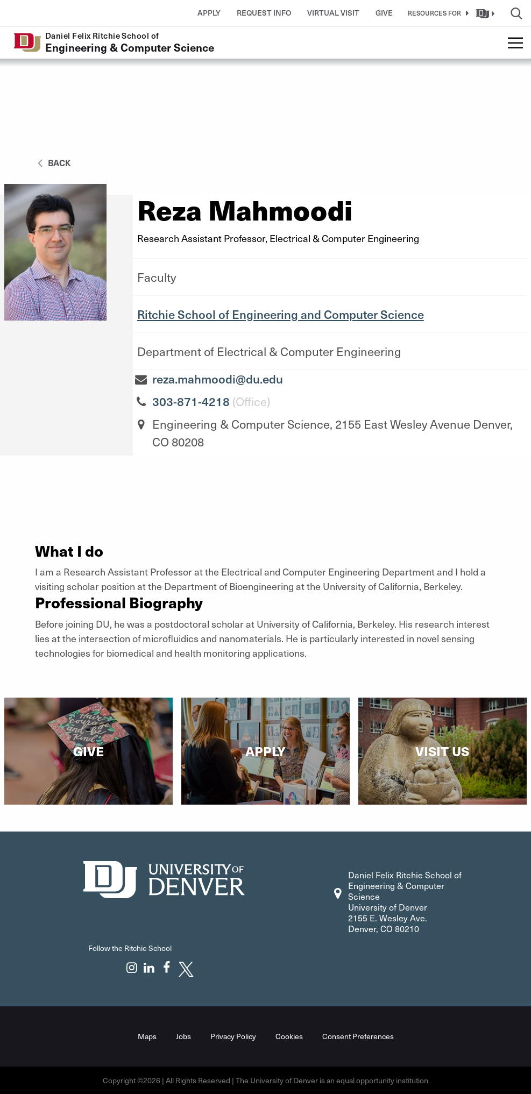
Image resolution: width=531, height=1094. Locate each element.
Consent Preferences (358, 1036)
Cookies (289, 1036)
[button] (436, 13)
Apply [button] (209, 13)
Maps (147, 1036)
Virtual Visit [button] (333, 13)
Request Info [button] (264, 13)
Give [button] (384, 13)
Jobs (183, 1036)
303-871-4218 (191, 401)
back (52, 162)
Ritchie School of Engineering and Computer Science (280, 314)
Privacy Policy (233, 1036)
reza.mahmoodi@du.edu (217, 379)
